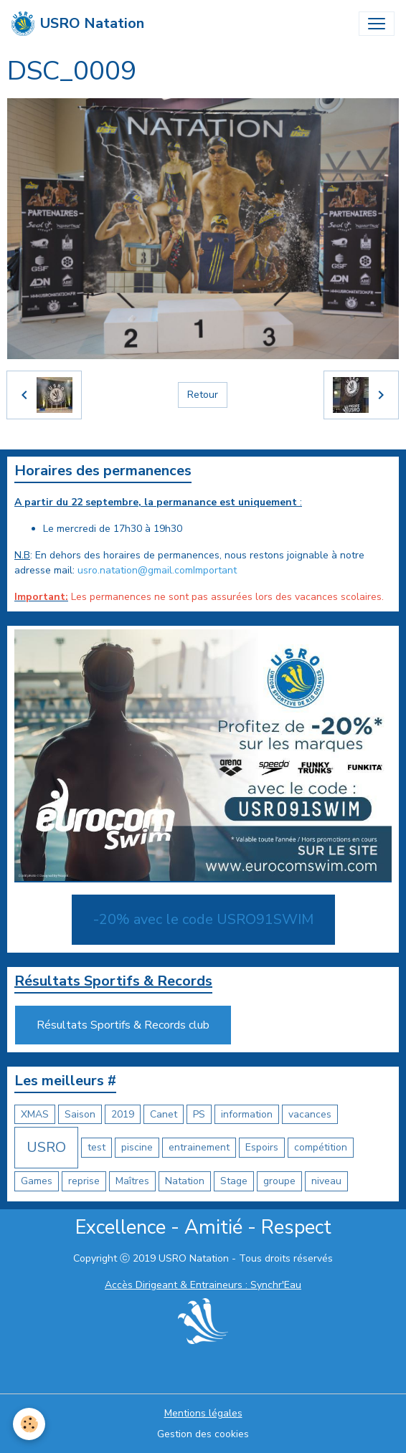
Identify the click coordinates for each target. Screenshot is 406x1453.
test (96, 1147)
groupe (279, 1181)
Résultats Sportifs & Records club (123, 1025)
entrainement (199, 1147)
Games (36, 1181)
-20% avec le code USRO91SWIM (203, 919)
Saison (80, 1114)
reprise (84, 1181)
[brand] (77, 23)
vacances (309, 1114)
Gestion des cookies (203, 1434)
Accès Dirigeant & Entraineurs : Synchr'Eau (203, 1285)
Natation (184, 1181)
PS (199, 1114)
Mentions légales (203, 1413)
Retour (202, 394)
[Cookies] (29, 1424)
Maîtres (132, 1181)
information (247, 1114)
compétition (320, 1147)
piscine (137, 1147)
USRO (46, 1147)
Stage (233, 1181)
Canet (163, 1114)
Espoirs (261, 1147)
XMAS (35, 1114)
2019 (122, 1114)
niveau (326, 1181)
